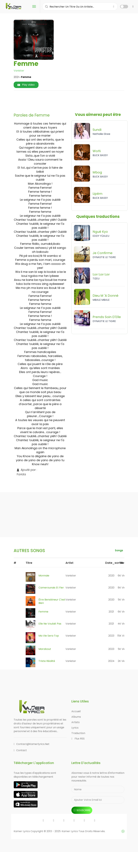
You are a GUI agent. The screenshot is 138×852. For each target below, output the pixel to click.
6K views (123, 575)
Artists (75, 722)
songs (119, 550)
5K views (123, 599)
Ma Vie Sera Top (49, 636)
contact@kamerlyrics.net (31, 744)
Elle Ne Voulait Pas (50, 623)
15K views (123, 636)
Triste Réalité (47, 661)
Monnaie (44, 575)
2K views (123, 661)
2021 (111, 611)
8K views (123, 587)
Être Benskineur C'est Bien (52, 601)
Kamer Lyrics (70, 831)
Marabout (45, 649)
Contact (20, 750)
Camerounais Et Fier (51, 587)
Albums (76, 717)
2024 (111, 661)
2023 (111, 636)
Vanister (19, 70)
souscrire (82, 810)
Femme (43, 611)
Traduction (78, 733)
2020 (111, 575)
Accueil (76, 711)
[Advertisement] (74, 100)
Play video (26, 85)
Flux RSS (78, 738)
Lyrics (74, 728)
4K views (123, 623)
